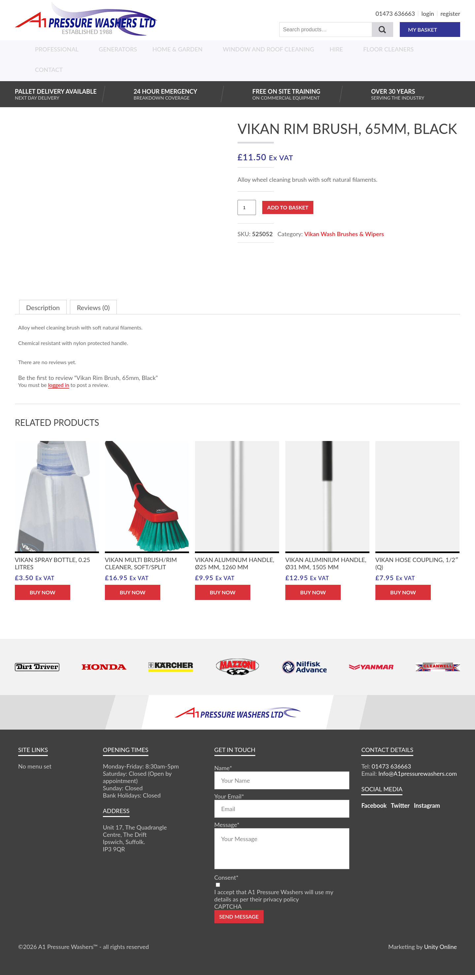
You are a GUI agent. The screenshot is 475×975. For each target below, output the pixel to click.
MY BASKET (430, 29)
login (428, 13)
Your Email (229, 796)
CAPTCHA (228, 906)
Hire (336, 49)
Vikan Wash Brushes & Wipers (344, 233)
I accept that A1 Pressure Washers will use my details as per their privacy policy (273, 895)
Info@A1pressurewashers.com (417, 773)
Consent (226, 877)
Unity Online (440, 946)
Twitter (400, 805)
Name (223, 767)
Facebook (374, 805)
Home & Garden (177, 49)
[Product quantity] (247, 207)
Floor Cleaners (388, 49)
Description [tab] (43, 307)
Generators (118, 49)
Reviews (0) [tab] (93, 307)
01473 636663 (395, 13)
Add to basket (287, 207)
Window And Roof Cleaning (268, 49)
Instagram (427, 805)
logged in (58, 385)
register (450, 13)
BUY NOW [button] (42, 592)
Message (226, 824)
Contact (49, 69)
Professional (57, 49)
